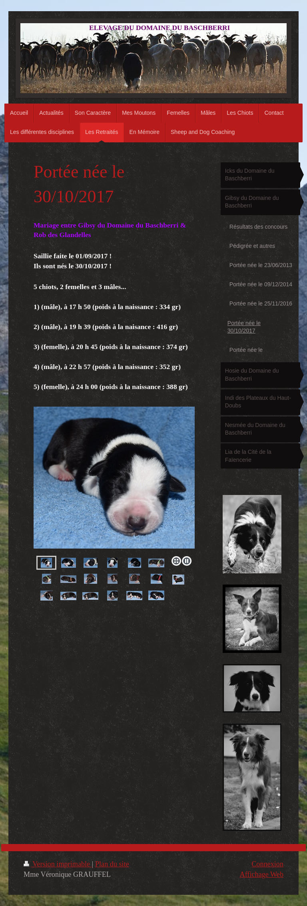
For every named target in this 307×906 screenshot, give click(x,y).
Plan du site (112, 864)
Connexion (267, 864)
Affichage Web (261, 874)
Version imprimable (58, 864)
